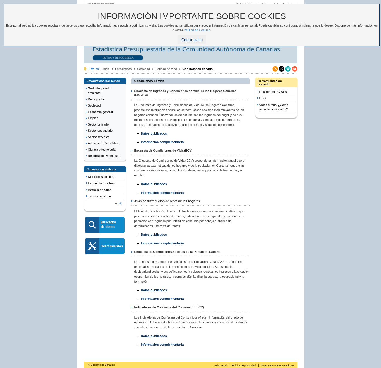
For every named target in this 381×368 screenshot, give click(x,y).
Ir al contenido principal (101, 3)
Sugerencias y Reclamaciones (277, 365)
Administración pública (103, 143)
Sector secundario (100, 130)
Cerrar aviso (192, 39)
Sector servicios (99, 137)
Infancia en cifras (99, 190)
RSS (262, 98)
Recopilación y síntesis (103, 155)
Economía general (100, 112)
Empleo (93, 118)
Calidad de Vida (166, 68)
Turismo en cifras (100, 196)
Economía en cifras (101, 183)
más (120, 203)
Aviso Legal (221, 365)
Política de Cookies (197, 30)
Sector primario (98, 124)
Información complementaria (162, 142)
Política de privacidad (244, 365)
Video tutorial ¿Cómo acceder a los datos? (273, 107)
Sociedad (143, 68)
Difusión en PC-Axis (273, 91)
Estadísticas (123, 68)
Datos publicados (154, 133)
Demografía (96, 99)
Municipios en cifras (101, 176)
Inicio (106, 68)
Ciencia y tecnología (102, 149)
